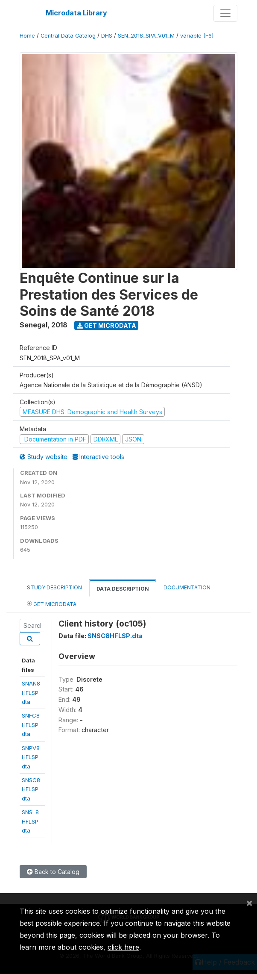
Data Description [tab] (122, 589)
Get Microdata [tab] (51, 603)
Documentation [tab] (187, 587)
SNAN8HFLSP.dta (31, 692)
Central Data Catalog (68, 35)
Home (27, 35)
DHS (106, 35)
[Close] (249, 902)
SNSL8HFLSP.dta (31, 821)
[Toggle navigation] (225, 13)
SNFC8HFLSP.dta (31, 724)
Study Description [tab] (54, 587)
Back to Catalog (53, 871)
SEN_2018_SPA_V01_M (146, 35)
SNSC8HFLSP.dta (31, 789)
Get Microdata (106, 325)
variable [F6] (196, 35)
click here (123, 947)
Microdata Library (76, 13)
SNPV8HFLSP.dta (31, 757)
